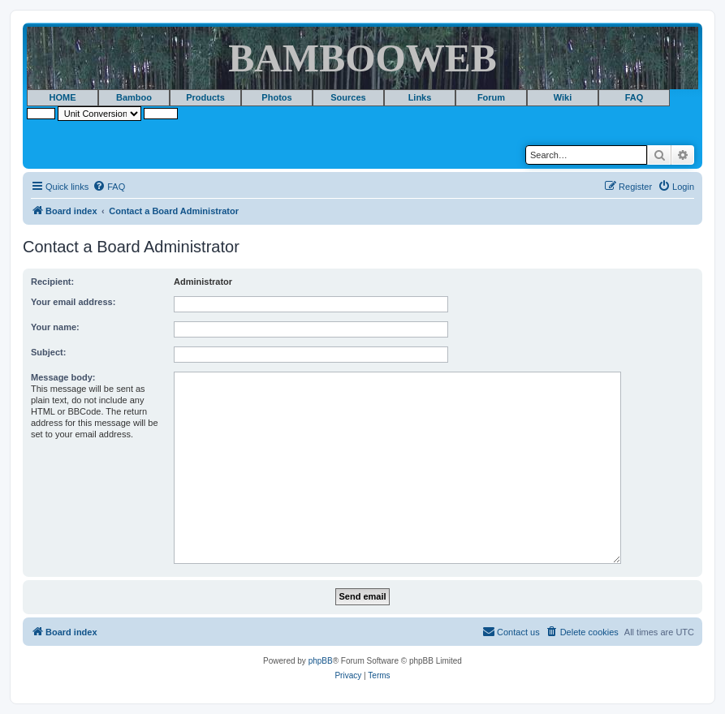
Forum (491, 97)
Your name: (55, 327)
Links (420, 97)
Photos (276, 97)
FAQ (634, 97)
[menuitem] (109, 186)
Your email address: (73, 302)
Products (205, 97)
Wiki (563, 97)
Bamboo (134, 97)
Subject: (48, 352)
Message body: (63, 377)
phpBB (321, 660)
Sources (347, 97)
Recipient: (52, 281)
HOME (63, 97)
